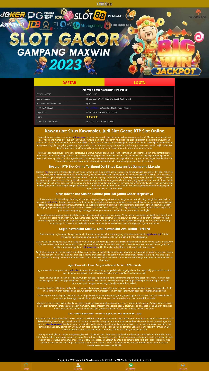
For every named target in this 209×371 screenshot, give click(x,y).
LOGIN (140, 82)
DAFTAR (69, 82)
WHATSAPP (130, 366)
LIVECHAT (183, 366)
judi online (75, 270)
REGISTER (78, 366)
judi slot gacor (79, 137)
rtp (46, 172)
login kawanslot (153, 234)
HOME (26, 366)
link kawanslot (90, 247)
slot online (52, 202)
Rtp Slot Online (92, 108)
